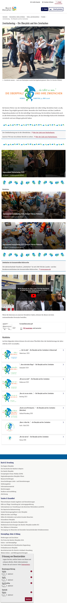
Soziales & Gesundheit (8, 498)
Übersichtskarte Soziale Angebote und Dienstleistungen (18, 502)
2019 (2, 583)
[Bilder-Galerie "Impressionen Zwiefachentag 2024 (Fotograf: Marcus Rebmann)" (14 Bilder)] (34, 236)
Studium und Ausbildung (8, 491)
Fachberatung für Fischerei (9, 565)
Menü (44, 9)
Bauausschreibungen (7, 479)
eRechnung (4, 494)
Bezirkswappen (5, 489)
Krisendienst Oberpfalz (8, 519)
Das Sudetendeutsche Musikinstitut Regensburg (15, 545)
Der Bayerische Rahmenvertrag (10, 509)
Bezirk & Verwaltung (7, 462)
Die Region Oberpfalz (7, 466)
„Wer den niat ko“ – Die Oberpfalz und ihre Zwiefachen (34, 437)
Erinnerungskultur (6, 555)
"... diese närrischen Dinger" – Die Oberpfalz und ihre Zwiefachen (36, 364)
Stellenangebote (5, 484)
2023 (2, 594)
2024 (2, 596)
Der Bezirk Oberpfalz (7, 471)
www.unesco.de (45, 269)
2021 (2, 588)
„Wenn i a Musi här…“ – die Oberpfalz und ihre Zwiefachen (34, 422)
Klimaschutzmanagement (8, 563)
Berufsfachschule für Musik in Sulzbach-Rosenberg (16, 550)
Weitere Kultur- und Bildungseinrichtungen (14, 553)
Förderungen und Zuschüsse (9, 537)
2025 (2, 599)
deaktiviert (10, 574)
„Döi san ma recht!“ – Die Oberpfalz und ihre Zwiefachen (34, 379)
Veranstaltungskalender (8, 580)
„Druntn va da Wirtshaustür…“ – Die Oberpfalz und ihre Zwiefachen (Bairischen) (37, 409)
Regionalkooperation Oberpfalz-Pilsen (12, 476)
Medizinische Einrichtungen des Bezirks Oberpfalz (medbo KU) (20, 525)
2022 (2, 591)
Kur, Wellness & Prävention (9, 527)
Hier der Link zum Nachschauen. (44, 132)
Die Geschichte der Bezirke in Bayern (12, 468)
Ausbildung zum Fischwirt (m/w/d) (11, 576)
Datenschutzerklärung (33, 292)
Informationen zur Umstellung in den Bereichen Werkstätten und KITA (22, 507)
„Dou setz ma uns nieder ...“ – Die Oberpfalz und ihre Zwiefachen (36, 393)
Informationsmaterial (7, 486)
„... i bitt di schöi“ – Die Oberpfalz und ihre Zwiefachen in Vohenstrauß (38, 350)
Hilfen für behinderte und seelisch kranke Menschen (17, 517)
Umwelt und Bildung (7, 573)
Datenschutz (25, 564)
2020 (2, 586)
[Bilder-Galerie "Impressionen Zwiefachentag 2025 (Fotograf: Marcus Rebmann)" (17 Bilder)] (34, 205)
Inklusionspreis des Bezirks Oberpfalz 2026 (14, 522)
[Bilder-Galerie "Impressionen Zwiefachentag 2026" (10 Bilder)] (34, 163)
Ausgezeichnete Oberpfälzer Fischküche (13, 570)
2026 (2, 601)
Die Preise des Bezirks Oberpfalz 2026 (12, 540)
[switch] (4, 574)
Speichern (28, 599)
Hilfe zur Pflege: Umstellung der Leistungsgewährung (17, 504)
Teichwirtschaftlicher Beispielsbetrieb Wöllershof (16, 568)
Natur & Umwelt (6, 559)
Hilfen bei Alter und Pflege (9, 514)
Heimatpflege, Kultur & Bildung (10, 534)
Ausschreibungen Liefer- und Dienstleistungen (15, 481)
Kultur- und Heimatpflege (9, 542)
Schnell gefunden (56, 9)
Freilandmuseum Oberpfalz (9, 547)
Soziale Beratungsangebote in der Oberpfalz (14, 512)
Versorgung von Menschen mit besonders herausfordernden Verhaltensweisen (25, 530)
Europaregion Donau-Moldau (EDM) (12, 474)
